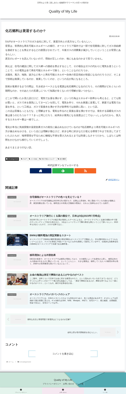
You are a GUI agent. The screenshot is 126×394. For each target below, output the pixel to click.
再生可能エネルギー (47, 159)
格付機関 (62, 159)
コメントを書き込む (63, 355)
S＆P (24, 159)
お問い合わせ (68, 386)
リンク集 (80, 386)
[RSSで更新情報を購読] (69, 170)
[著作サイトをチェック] (57, 170)
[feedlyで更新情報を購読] (63, 170)
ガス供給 (33, 159)
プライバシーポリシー (51, 386)
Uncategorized (12, 159)
